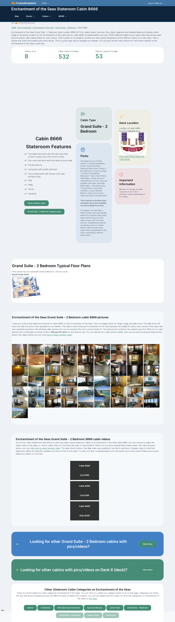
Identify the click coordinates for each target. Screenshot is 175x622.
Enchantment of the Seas (43, 28)
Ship (17, 16)
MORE (61, 16)
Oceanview (45, 608)
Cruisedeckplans (25, 3)
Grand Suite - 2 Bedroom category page (44, 212)
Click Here (147, 544)
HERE (120, 332)
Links (44, 3)
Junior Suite (115, 608)
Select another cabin (36, 203)
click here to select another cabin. (45, 448)
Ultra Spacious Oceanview (69, 608)
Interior (30, 608)
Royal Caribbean (25, 28)
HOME (13, 28)
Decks (29, 16)
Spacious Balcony (94, 608)
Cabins (45, 16)
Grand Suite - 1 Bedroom (137, 608)
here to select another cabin (59, 335)
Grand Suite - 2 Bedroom (66, 28)
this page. (93, 598)
